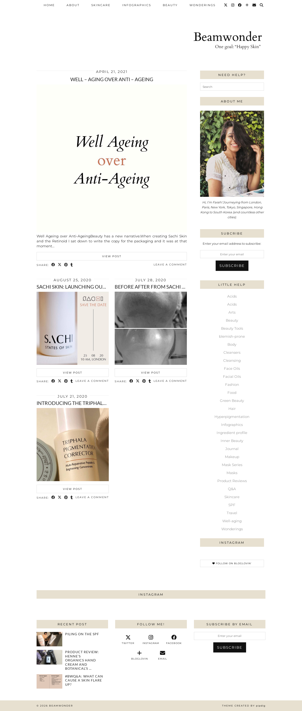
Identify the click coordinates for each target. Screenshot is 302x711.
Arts (231, 312)
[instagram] (150, 639)
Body (231, 344)
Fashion (232, 384)
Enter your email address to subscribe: (232, 243)
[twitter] (128, 639)
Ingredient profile (232, 432)
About (73, 5)
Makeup (232, 456)
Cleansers (231, 352)
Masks (231, 473)
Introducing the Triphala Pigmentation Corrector (106, 403)
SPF (231, 505)
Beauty (170, 5)
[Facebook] (240, 5)
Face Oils (232, 368)
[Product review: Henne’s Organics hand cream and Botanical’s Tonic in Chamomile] (49, 657)
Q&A (232, 489)
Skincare (100, 5)
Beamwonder (61, 705)
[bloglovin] (139, 655)
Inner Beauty (232, 440)
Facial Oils (232, 376)
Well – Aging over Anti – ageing (111, 79)
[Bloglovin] (247, 5)
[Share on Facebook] (53, 265)
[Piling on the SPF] (49, 639)
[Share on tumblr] (71, 265)
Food (231, 392)
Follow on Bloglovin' (232, 563)
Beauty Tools (232, 328)
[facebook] (174, 639)
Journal (232, 448)
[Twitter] (226, 5)
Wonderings (202, 5)
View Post (111, 256)
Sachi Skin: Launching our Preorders (86, 287)
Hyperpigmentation (231, 416)
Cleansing (232, 360)
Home (49, 5)
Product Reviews (232, 481)
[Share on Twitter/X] (60, 265)
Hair (232, 408)
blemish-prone (232, 336)
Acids (232, 296)
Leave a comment (170, 264)
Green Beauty (232, 400)
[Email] (254, 5)
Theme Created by (243, 705)
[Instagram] (233, 5)
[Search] (262, 5)
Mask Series (232, 465)
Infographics (136, 5)
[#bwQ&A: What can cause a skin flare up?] (49, 681)
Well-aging (232, 521)
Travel (232, 513)
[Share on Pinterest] (66, 265)
